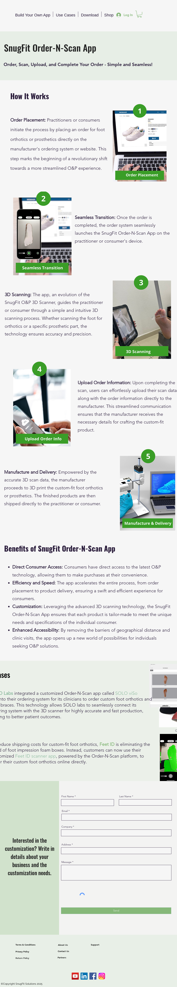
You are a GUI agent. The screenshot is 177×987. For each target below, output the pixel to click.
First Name (67, 796)
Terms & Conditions (25, 944)
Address (66, 844)
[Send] (116, 910)
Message (66, 862)
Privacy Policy (22, 951)
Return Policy (22, 958)
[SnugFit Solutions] (75, 976)
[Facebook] (92, 976)
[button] (139, 14)
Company (66, 826)
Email (65, 811)
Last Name (125, 796)
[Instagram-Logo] (101, 976)
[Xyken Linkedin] (84, 976)
